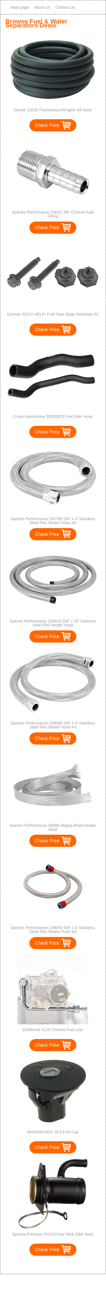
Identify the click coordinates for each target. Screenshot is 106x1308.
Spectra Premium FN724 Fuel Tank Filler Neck (53, 1234)
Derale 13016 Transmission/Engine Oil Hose (53, 110)
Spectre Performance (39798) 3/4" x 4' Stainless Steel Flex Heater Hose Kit (53, 521)
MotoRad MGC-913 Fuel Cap (53, 1132)
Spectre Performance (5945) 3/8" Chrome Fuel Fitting (53, 214)
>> (63, 1263)
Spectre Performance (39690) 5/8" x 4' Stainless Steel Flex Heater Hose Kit (53, 929)
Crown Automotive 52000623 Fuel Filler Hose (53, 416)
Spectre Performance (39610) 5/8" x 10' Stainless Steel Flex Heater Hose (53, 623)
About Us (42, 7)
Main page (19, 7)
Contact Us (65, 7)
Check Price (47, 125)
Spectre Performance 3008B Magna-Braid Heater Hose (53, 827)
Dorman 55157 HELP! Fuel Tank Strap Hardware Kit (52, 314)
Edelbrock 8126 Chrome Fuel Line (53, 1029)
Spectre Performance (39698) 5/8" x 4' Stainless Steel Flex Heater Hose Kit (53, 725)
